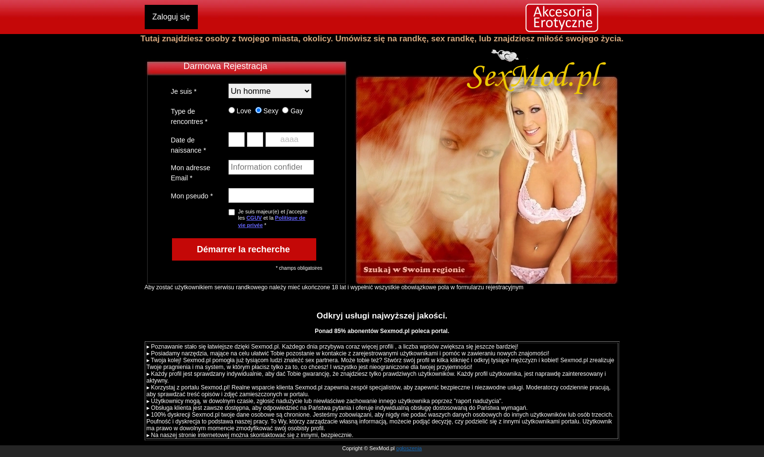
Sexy (267, 111)
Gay (292, 111)
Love (240, 111)
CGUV (254, 218)
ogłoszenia (409, 448)
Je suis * (184, 91)
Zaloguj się (171, 17)
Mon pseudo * (192, 196)
